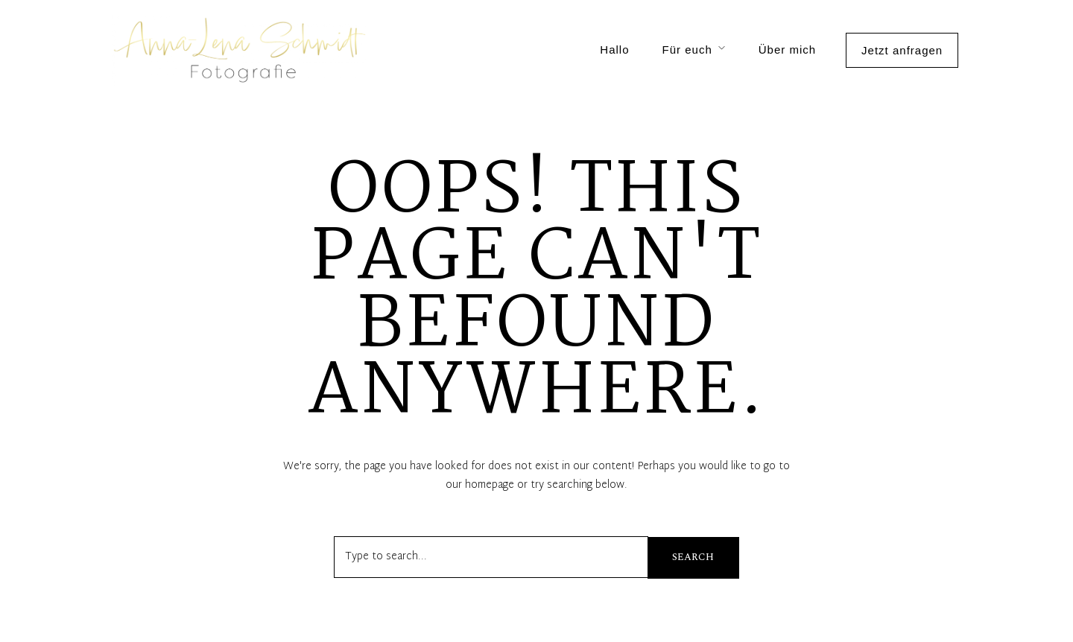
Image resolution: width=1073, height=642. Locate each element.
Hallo (614, 49)
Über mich (787, 49)
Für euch (687, 49)
